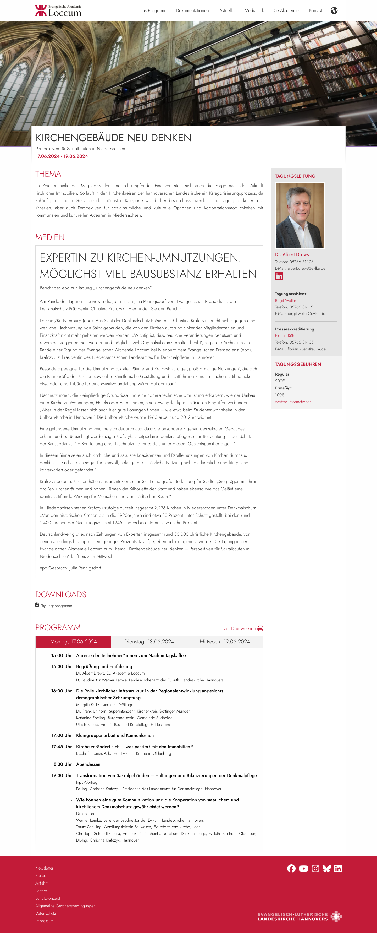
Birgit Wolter (285, 300)
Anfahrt (41, 883)
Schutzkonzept (47, 898)
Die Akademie (285, 10)
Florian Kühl (285, 336)
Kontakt (315, 10)
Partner (41, 891)
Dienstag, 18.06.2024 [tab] (149, 641)
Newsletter (44, 868)
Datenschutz (45, 913)
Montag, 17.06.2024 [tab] (73, 641)
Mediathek (254, 10)
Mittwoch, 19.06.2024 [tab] (225, 641)
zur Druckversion (243, 628)
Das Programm (154, 10)
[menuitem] (153, 11)
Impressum (44, 921)
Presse (40, 875)
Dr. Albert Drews (292, 254)
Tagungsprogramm (56, 606)
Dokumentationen (192, 10)
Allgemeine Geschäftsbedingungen (65, 906)
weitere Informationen (293, 402)
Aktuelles (227, 10)
